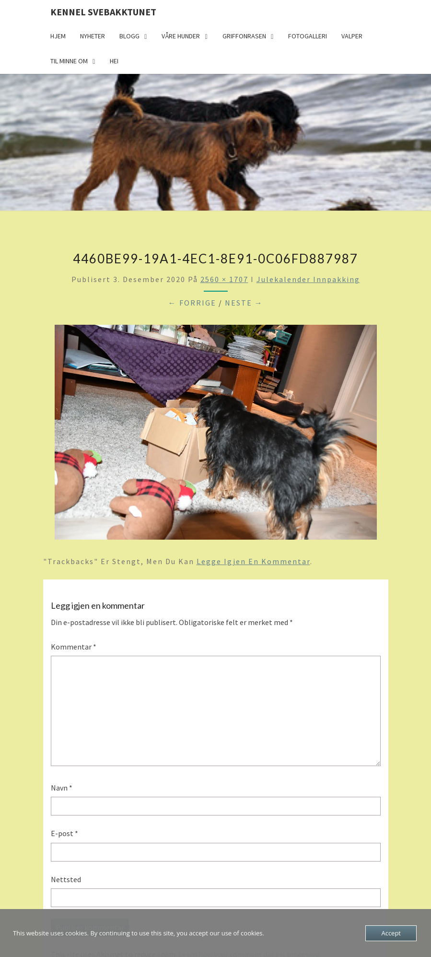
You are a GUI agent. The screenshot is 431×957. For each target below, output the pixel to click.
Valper (351, 36)
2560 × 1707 (224, 279)
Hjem (58, 36)
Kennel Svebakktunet (103, 12)
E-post (64, 833)
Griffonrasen (244, 36)
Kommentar (73, 646)
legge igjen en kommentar (253, 561)
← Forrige (192, 302)
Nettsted (66, 879)
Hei (114, 61)
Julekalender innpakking (308, 279)
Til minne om (69, 61)
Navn (61, 787)
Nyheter (92, 36)
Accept (391, 933)
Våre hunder (181, 36)
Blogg (129, 36)
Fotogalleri (307, 36)
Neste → (244, 302)
